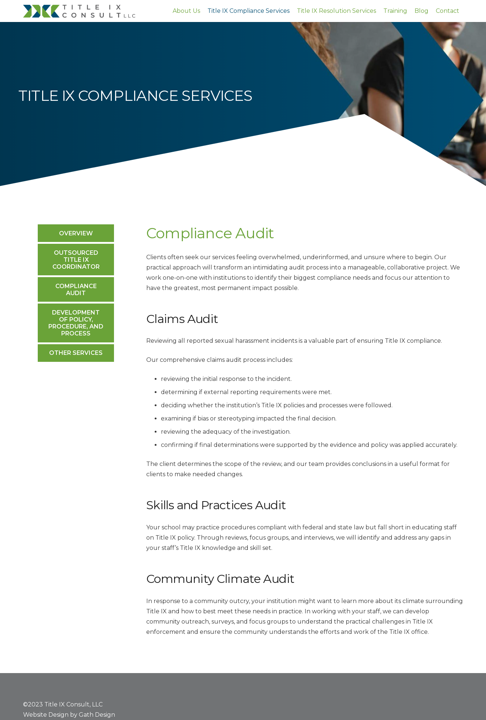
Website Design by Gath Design (69, 714)
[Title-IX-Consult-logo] (79, 11)
